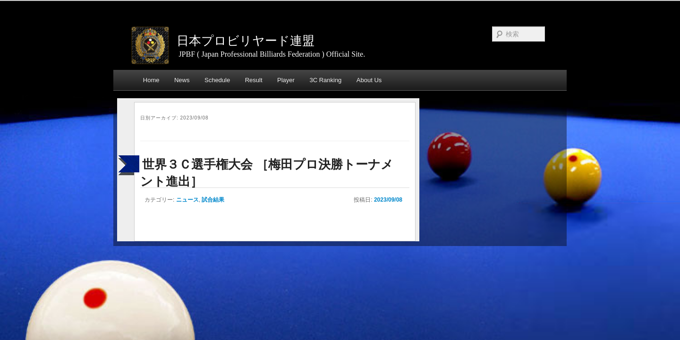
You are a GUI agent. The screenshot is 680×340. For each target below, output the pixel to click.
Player (286, 80)
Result (254, 80)
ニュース (187, 199)
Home (151, 80)
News (182, 80)
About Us (369, 80)
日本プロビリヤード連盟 (245, 41)
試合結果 (213, 199)
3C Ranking (325, 80)
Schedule (217, 80)
